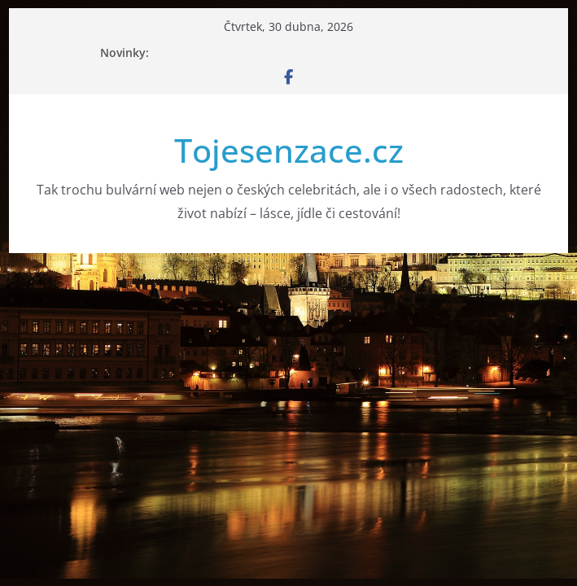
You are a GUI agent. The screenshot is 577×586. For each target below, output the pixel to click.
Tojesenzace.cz (289, 150)
